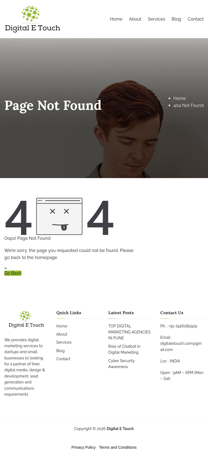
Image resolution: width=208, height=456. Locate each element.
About (135, 19)
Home (116, 19)
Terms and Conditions (118, 447)
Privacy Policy (84, 447)
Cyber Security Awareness (121, 364)
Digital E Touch (120, 429)
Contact (196, 19)
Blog (176, 19)
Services (156, 19)
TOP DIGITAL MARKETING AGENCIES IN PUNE (129, 332)
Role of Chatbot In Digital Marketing (124, 349)
